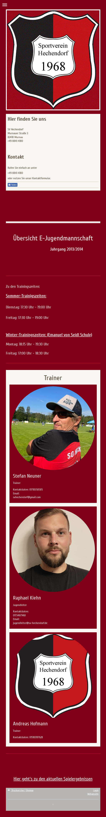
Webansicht (93, 793)
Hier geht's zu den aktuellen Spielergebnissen (53, 779)
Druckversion (16, 790)
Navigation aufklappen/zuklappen (53, 5)
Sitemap (29, 790)
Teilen (12, 185)
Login (96, 790)
